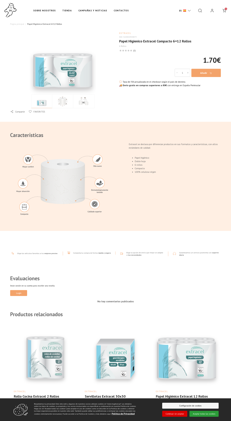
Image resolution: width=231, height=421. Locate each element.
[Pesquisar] (200, 10)
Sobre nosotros (44, 10)
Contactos (121, 10)
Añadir (206, 73)
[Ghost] (10, 10)
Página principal (17, 24)
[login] (212, 10)
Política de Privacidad (123, 413)
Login (18, 293)
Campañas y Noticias (92, 10)
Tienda (67, 10)
